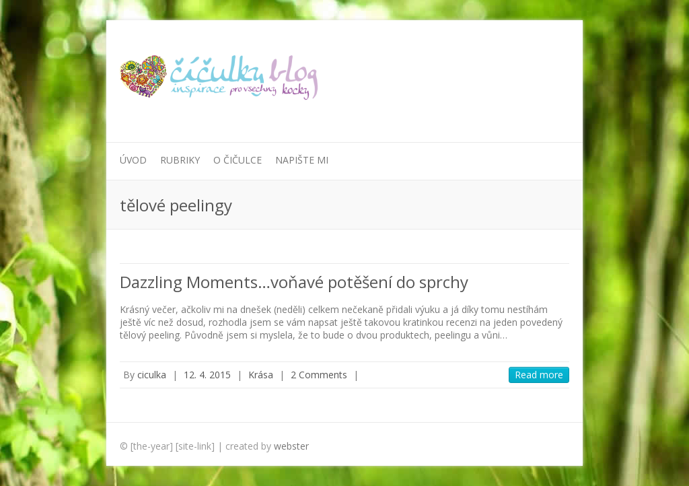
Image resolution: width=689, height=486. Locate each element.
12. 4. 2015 (207, 374)
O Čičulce (237, 159)
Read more (539, 374)
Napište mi (301, 159)
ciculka (151, 374)
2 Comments (319, 374)
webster (291, 446)
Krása (260, 374)
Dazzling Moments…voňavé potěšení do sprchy (294, 282)
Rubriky (180, 159)
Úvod (133, 159)
